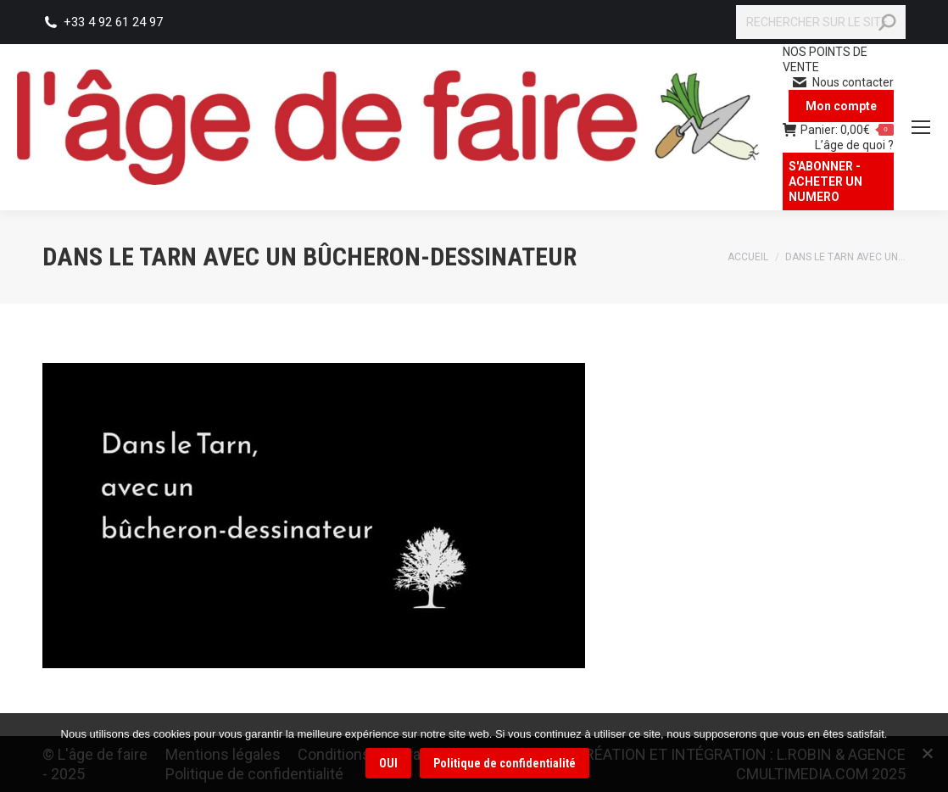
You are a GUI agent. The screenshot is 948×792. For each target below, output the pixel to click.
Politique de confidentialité (505, 764)
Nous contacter (842, 82)
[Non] (926, 753)
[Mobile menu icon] (921, 127)
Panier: (838, 129)
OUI (389, 764)
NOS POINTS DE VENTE (825, 59)
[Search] (821, 22)
